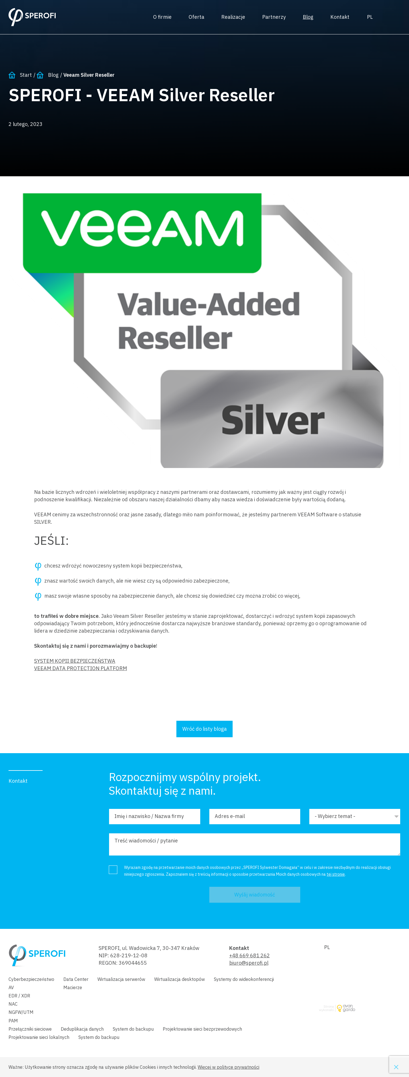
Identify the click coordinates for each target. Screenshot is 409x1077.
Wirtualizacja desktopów (179, 979)
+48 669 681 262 (249, 955)
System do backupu (133, 1029)
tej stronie (336, 874)
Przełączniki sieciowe (30, 1029)
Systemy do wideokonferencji (244, 979)
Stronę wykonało (326, 1008)
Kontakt (339, 17)
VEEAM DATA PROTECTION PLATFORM (80, 668)
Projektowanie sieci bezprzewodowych (202, 1029)
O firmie (162, 17)
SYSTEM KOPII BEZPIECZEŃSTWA (74, 661)
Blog (308, 17)
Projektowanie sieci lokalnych (39, 1037)
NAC (13, 1004)
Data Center (75, 979)
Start (26, 74)
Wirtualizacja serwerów (121, 979)
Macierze (72, 987)
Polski (370, 17)
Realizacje (233, 17)
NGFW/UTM (21, 1012)
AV (11, 987)
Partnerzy (274, 17)
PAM (13, 1021)
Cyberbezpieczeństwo (31, 979)
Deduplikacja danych (82, 1029)
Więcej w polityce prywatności (228, 1067)
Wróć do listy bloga (204, 729)
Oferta (196, 17)
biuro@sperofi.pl (248, 963)
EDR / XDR (19, 996)
